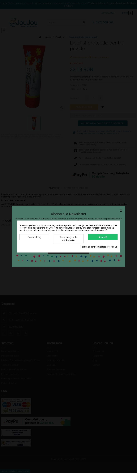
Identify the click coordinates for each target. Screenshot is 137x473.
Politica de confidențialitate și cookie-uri (99, 247)
